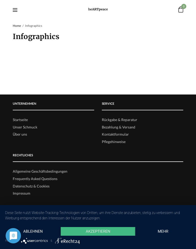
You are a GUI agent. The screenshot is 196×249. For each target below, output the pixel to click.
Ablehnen (33, 231)
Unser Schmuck (25, 127)
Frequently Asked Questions (35, 178)
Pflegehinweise (114, 141)
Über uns (20, 134)
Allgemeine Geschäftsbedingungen (40, 171)
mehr (163, 231)
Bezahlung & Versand (118, 127)
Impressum (21, 193)
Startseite (20, 119)
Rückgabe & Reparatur (119, 119)
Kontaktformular (115, 134)
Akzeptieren (98, 231)
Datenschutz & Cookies (31, 186)
